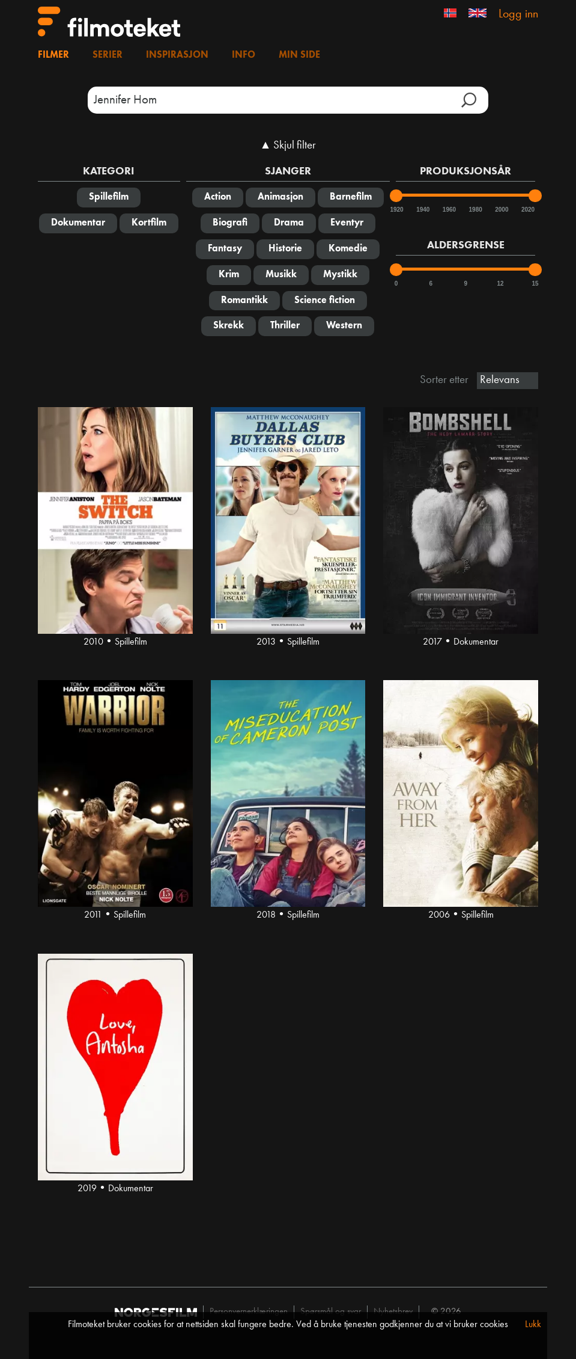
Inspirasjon (177, 55)
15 (535, 283)
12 (500, 283)
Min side (299, 55)
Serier (107, 55)
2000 (501, 209)
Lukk (533, 1325)
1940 (422, 209)
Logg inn (518, 14)
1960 (449, 209)
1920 (396, 209)
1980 (475, 209)
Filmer (53, 55)
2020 (527, 209)
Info (243, 55)
